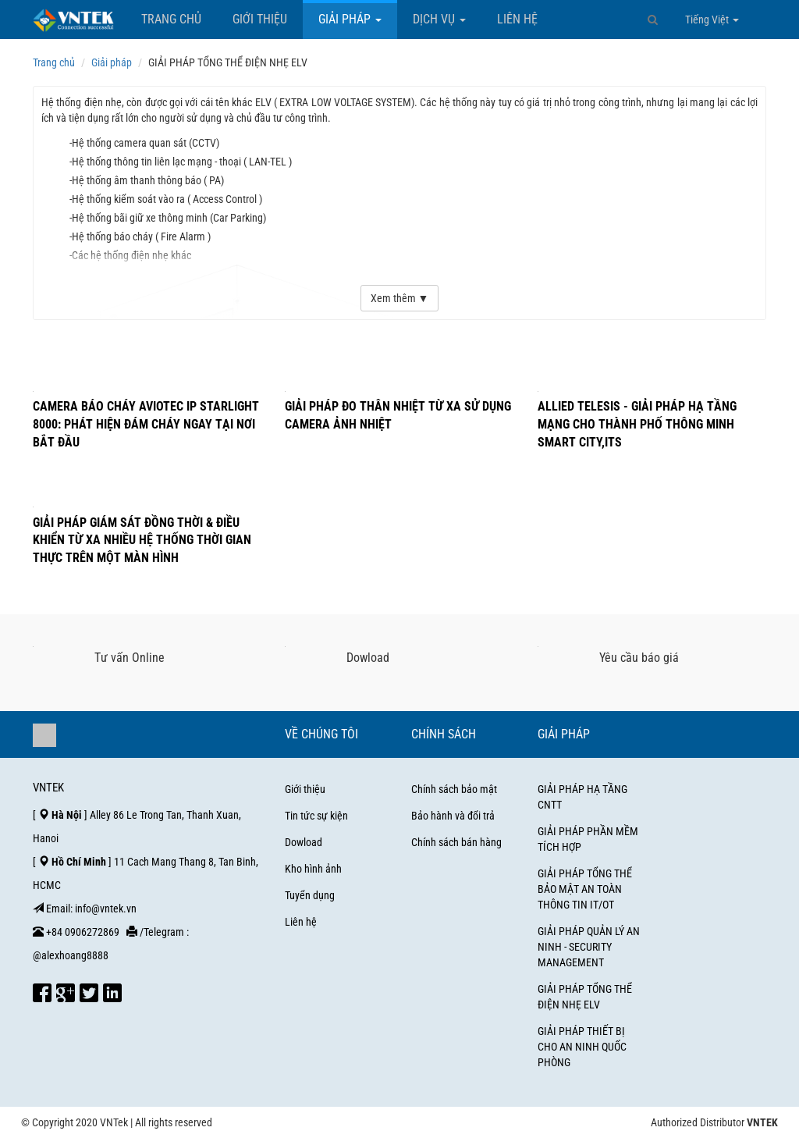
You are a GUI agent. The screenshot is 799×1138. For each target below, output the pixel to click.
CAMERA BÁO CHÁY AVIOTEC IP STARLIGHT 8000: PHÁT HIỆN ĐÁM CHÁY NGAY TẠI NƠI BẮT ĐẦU (146, 424)
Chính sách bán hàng (456, 842)
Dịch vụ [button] (439, 19)
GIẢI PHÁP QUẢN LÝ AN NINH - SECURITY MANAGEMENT (589, 947)
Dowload (303, 842)
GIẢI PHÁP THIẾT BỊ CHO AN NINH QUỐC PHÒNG (582, 1047)
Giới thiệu (260, 19)
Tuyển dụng (310, 895)
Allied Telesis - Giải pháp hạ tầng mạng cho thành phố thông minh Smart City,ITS (637, 424)
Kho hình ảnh (313, 868)
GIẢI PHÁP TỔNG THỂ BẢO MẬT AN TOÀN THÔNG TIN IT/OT (585, 889)
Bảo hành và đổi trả (453, 815)
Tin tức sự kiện (316, 815)
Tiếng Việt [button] (712, 19)
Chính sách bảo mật (454, 789)
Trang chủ (171, 19)
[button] (652, 19)
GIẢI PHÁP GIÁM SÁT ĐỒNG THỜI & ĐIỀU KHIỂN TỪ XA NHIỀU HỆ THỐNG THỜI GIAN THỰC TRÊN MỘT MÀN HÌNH (142, 540)
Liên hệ (517, 19)
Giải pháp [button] (350, 19)
